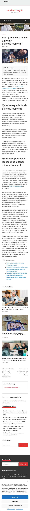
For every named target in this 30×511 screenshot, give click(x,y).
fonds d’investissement (15, 186)
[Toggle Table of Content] (24, 68)
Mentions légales (19, 509)
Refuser (15, 501)
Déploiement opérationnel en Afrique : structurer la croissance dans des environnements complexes (13, 428)
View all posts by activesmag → (12, 387)
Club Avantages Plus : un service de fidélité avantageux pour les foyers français (15, 308)
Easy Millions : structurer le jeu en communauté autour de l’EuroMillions (13, 334)
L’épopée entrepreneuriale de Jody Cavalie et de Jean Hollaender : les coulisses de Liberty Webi (15, 412)
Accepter (15, 497)
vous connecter (12, 401)
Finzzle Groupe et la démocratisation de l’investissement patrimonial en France (14, 359)
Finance (4, 34)
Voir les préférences (15, 506)
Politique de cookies (11, 509)
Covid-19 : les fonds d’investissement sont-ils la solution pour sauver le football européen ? (17, 269)
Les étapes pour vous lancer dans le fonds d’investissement (15, 73)
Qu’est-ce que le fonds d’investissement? (14, 70)
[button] (27, 481)
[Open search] (26, 21)
